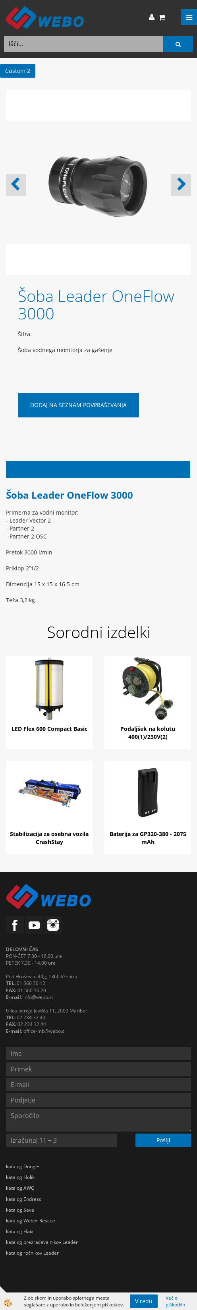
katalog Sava (20, 1209)
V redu (144, 1301)
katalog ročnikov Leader (32, 1252)
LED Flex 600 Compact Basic (49, 728)
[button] (181, 185)
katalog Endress (23, 1199)
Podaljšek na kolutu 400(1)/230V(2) (147, 732)
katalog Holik (20, 1177)
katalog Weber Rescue (30, 1220)
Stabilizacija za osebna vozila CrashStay (49, 838)
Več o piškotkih (175, 1301)
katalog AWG (20, 1188)
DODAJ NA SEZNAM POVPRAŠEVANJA (78, 405)
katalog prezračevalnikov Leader (42, 1242)
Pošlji (163, 1140)
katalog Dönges (23, 1166)
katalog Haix (19, 1231)
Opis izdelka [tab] (98, 469)
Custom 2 (17, 70)
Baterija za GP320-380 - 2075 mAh (148, 838)
